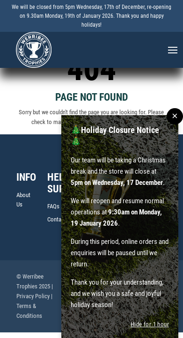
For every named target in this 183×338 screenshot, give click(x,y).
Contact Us (60, 220)
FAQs (53, 207)
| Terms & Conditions (34, 307)
